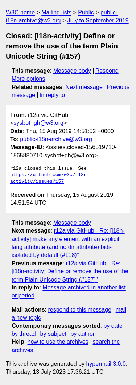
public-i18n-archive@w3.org (56, 139)
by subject (53, 334)
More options (28, 79)
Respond (107, 71)
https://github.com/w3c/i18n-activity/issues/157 (49, 178)
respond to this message (79, 309)
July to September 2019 (98, 20)
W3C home (20, 12)
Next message (84, 87)
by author (82, 334)
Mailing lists (56, 12)
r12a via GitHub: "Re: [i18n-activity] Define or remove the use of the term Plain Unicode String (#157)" (70, 271)
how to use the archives (58, 342)
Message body (72, 71)
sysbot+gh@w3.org (38, 123)
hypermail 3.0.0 (105, 364)
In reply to (52, 95)
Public (86, 12)
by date (112, 326)
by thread (24, 334)
